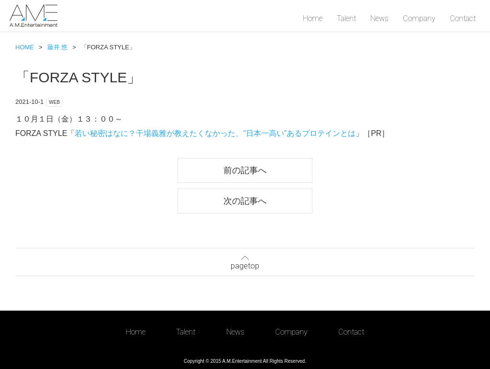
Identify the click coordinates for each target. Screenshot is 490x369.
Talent (346, 18)
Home (313, 18)
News (379, 18)
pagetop (245, 261)
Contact (463, 18)
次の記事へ (245, 201)
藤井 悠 (57, 47)
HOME (24, 47)
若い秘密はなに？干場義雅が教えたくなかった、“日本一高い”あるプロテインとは (215, 133)
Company (419, 18)
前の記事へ (245, 170)
